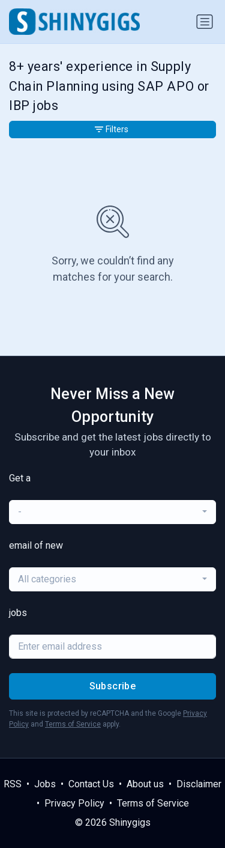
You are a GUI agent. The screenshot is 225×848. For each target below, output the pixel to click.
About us (145, 784)
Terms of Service (73, 724)
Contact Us (91, 784)
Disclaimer (198, 784)
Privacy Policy (74, 803)
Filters (111, 129)
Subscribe (112, 686)
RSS (13, 784)
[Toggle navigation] (204, 21)
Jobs (45, 784)
